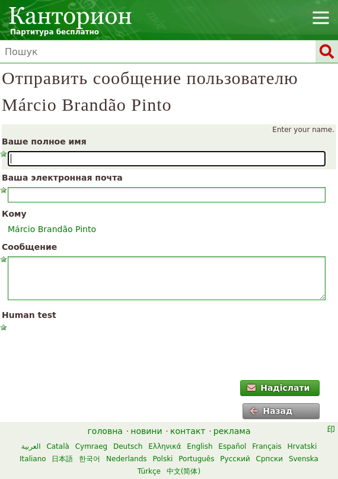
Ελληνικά (164, 446)
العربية (31, 446)
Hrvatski (302, 446)
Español (232, 446)
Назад (271, 411)
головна (105, 431)
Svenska (303, 459)
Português (196, 459)
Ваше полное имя (44, 141)
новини (146, 431)
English (199, 446)
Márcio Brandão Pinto (52, 229)
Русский (235, 459)
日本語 (62, 459)
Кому (14, 213)
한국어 (89, 459)
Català (57, 446)
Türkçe (149, 471)
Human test (29, 315)
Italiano (33, 459)
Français (266, 446)
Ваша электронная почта (62, 177)
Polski (162, 459)
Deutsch (127, 446)
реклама (232, 431)
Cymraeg (91, 446)
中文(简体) (183, 471)
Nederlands (126, 459)
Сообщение (29, 247)
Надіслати (278, 388)
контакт (188, 431)
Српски (269, 459)
